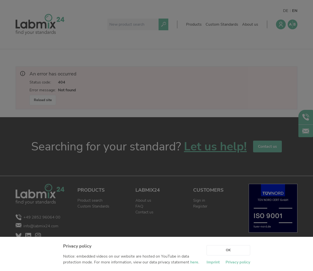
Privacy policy (238, 262)
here (194, 262)
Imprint (213, 262)
